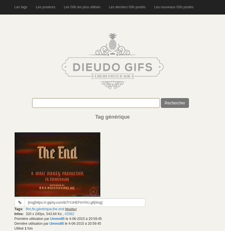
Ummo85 (57, 219)
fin (34, 209)
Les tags (21, 7)
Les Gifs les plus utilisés (82, 7)
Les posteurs (45, 7)
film (28, 209)
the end (58, 209)
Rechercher (175, 103)
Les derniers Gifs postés (127, 7)
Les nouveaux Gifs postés (173, 7)
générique (44, 209)
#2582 (69, 214)
